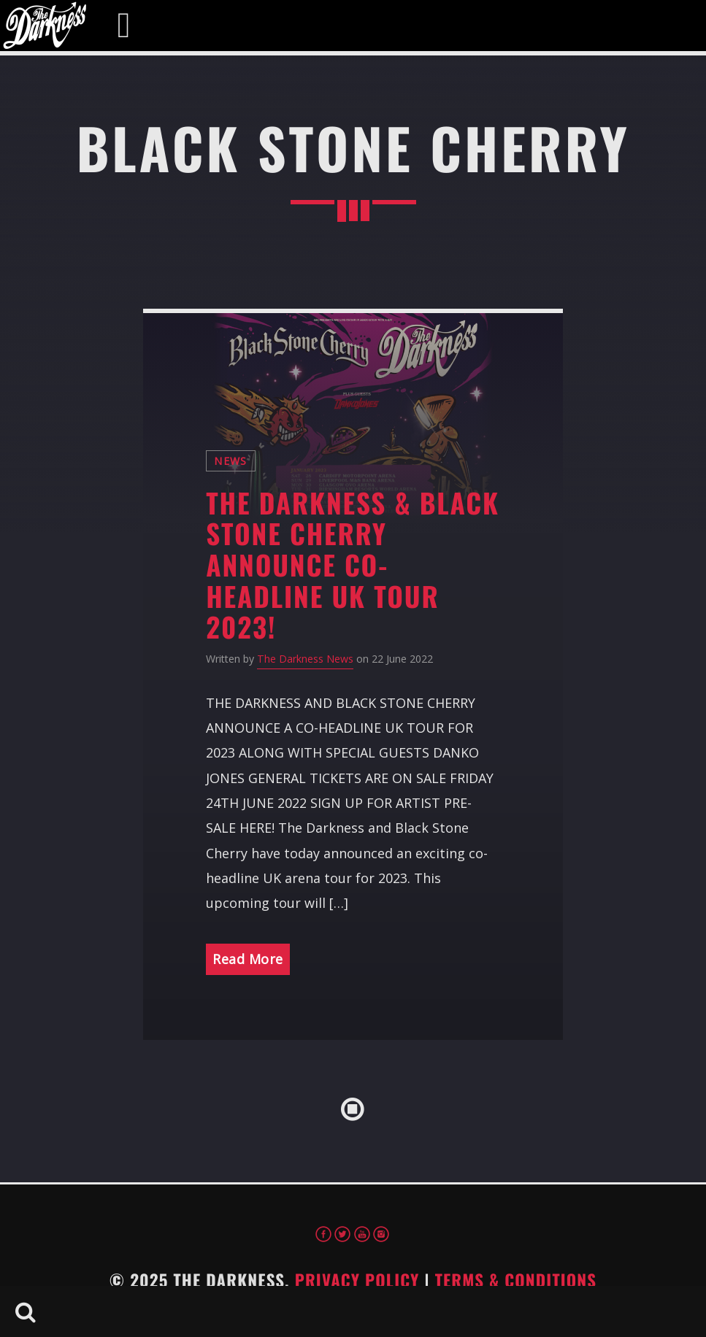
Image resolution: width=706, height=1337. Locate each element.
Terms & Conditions (516, 1280)
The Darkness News (305, 659)
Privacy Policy (357, 1280)
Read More (247, 959)
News (231, 461)
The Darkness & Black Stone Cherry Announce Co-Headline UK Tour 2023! (352, 564)
